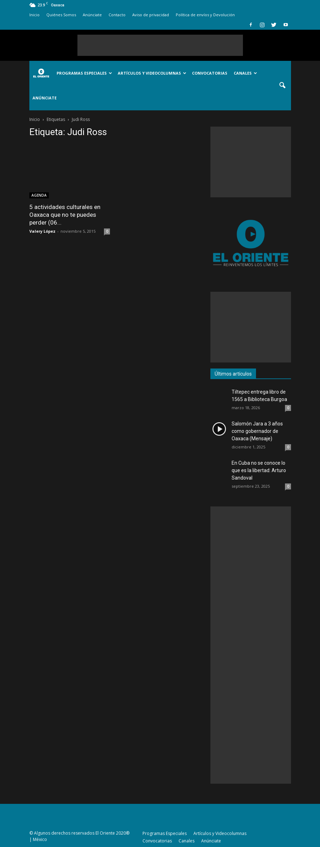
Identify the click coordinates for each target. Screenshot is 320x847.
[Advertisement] (160, 45)
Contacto (117, 14)
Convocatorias (209, 73)
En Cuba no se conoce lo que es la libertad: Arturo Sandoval (259, 470)
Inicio (34, 14)
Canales (245, 73)
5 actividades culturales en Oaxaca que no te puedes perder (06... (64, 214)
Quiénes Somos (61, 14)
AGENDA (39, 195)
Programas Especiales (84, 73)
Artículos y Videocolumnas (152, 73)
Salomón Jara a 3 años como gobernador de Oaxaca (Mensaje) (257, 431)
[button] (282, 85)
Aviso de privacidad (150, 14)
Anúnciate (92, 14)
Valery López (42, 231)
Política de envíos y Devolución (205, 14)
